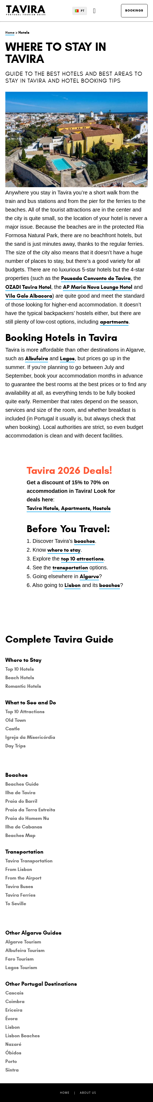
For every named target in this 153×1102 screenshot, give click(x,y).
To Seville (15, 904)
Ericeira (13, 1010)
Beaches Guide (22, 784)
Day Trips (15, 746)
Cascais (14, 993)
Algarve (89, 576)
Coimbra (15, 1001)
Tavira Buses (19, 886)
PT (82, 11)
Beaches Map (20, 835)
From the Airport (23, 878)
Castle (12, 729)
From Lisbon (18, 869)
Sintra (12, 1070)
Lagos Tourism (21, 967)
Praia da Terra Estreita (30, 810)
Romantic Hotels (23, 686)
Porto (11, 1061)
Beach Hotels (19, 678)
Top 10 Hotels (19, 669)
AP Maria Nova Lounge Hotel (97, 287)
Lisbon (72, 585)
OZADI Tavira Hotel (28, 287)
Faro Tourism (19, 959)
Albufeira (36, 358)
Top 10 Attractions (25, 712)
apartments (114, 321)
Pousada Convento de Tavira (96, 278)
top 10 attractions (82, 558)
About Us (88, 1093)
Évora (11, 1019)
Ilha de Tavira (20, 793)
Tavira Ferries (20, 895)
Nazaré (13, 1044)
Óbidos (13, 1053)
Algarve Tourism (23, 942)
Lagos (67, 358)
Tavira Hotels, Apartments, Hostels (69, 508)
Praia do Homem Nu (27, 818)
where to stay (63, 550)
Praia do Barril (21, 801)
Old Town (15, 720)
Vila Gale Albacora (28, 296)
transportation (70, 567)
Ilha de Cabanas (23, 827)
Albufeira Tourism (25, 950)
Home (9, 32)
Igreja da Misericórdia (30, 737)
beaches (84, 541)
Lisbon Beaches (22, 1036)
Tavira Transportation (29, 861)
